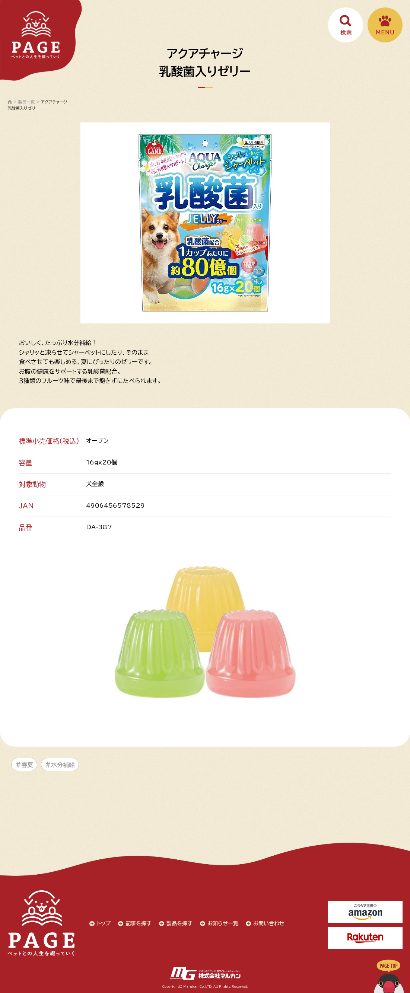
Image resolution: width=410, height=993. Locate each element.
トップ (104, 923)
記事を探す (138, 923)
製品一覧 (26, 102)
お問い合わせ (269, 923)
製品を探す (179, 923)
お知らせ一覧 (222, 923)
